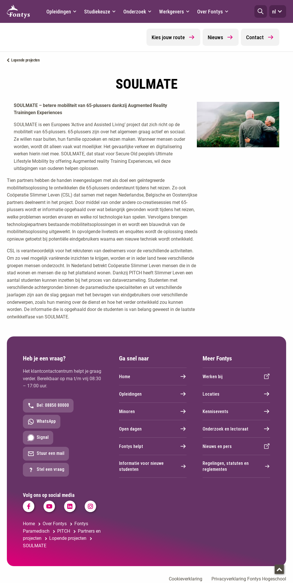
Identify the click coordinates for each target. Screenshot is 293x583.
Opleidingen (153, 393)
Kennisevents (236, 411)
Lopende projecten (25, 60)
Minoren (153, 411)
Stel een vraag (45, 469)
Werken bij (236, 376)
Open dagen (153, 428)
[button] (260, 11)
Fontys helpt (153, 446)
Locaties (236, 393)
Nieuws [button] (220, 37)
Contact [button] (260, 37)
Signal (38, 437)
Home (153, 376)
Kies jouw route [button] (173, 37)
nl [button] (277, 11)
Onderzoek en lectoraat (236, 428)
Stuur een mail (45, 453)
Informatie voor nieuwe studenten (153, 466)
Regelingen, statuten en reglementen (236, 466)
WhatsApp (41, 421)
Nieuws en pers (236, 446)
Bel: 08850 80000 (48, 405)
